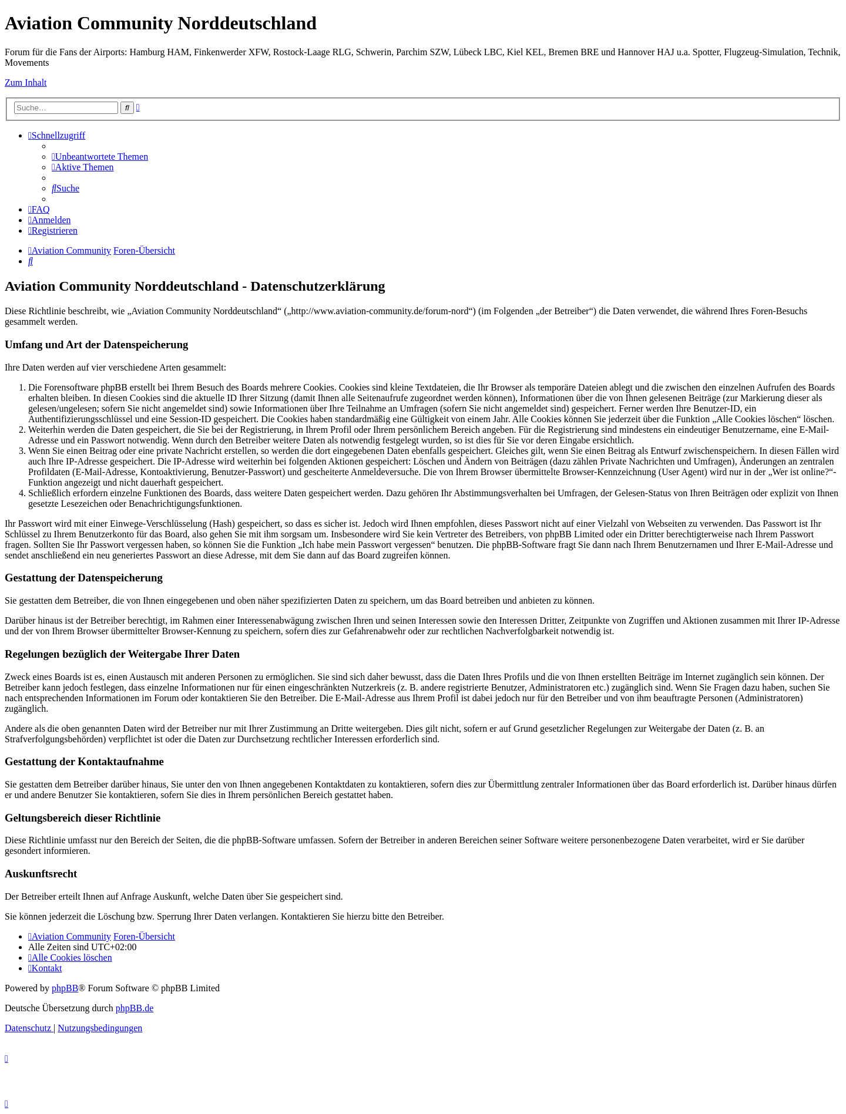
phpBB (65, 988)
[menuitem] (100, 156)
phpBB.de (134, 1008)
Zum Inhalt (26, 82)
